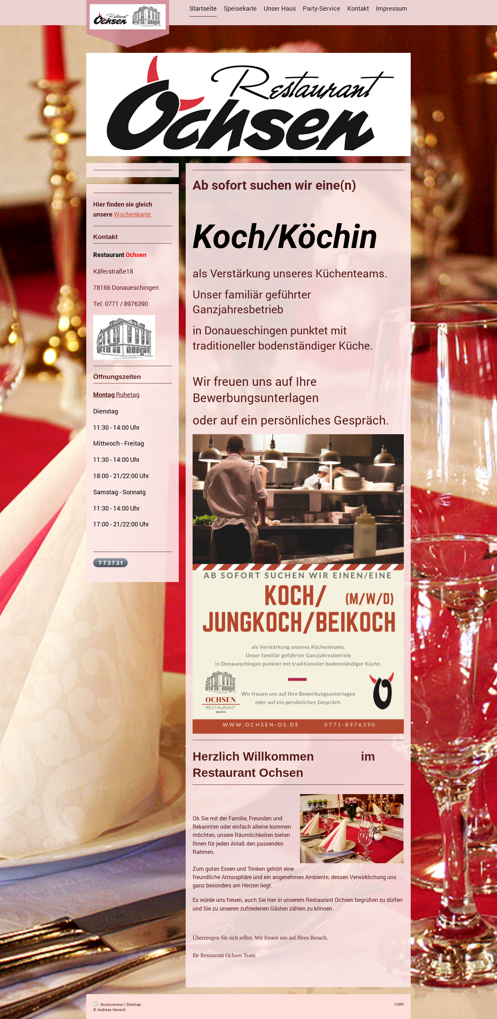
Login (399, 1003)
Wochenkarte (132, 214)
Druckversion (108, 1004)
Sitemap (133, 1004)
